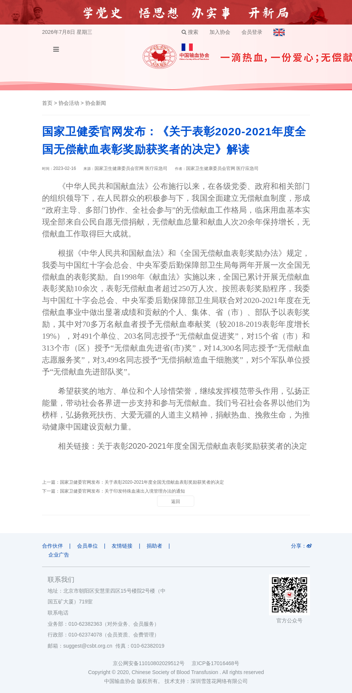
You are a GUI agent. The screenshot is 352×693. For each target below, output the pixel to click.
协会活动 (68, 103)
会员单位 (87, 546)
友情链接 (122, 546)
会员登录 (251, 32)
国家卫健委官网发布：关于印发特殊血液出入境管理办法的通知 (122, 491)
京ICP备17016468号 (215, 663)
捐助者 (154, 546)
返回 (175, 501)
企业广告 (58, 555)
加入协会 (219, 32)
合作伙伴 (52, 546)
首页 (47, 103)
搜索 (190, 32)
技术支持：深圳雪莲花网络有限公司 (206, 681)
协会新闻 (95, 103)
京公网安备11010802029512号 (152, 663)
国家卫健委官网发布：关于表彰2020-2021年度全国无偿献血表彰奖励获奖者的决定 (142, 482)
